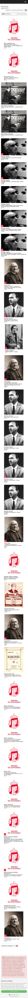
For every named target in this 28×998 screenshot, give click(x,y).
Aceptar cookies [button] (14, 991)
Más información (22, 988)
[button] (14, 994)
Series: (3, 14)
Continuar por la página (6, 945)
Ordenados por (9, 10)
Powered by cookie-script (14, 996)
